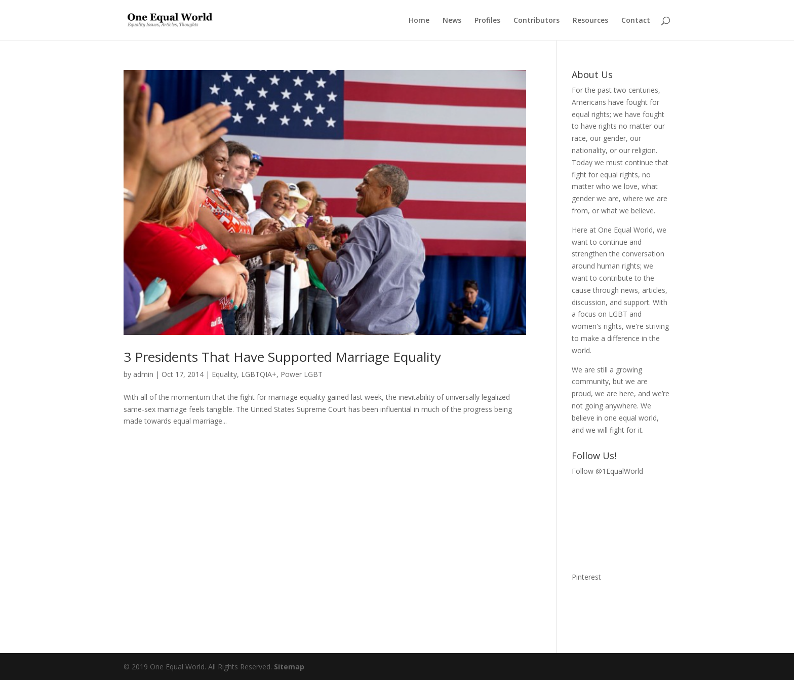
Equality (224, 374)
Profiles (487, 21)
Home (419, 21)
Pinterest (586, 577)
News (452, 21)
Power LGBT (302, 374)
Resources (590, 21)
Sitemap (289, 666)
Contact (635, 21)
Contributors (536, 21)
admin (143, 374)
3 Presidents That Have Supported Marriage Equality (282, 357)
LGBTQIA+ (258, 374)
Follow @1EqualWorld (607, 471)
